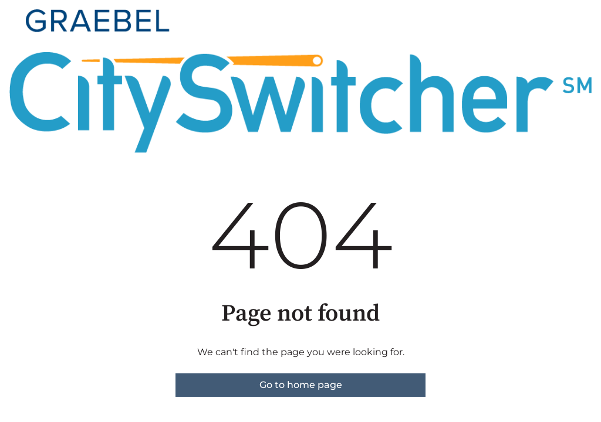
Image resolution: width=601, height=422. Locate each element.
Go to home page (300, 384)
